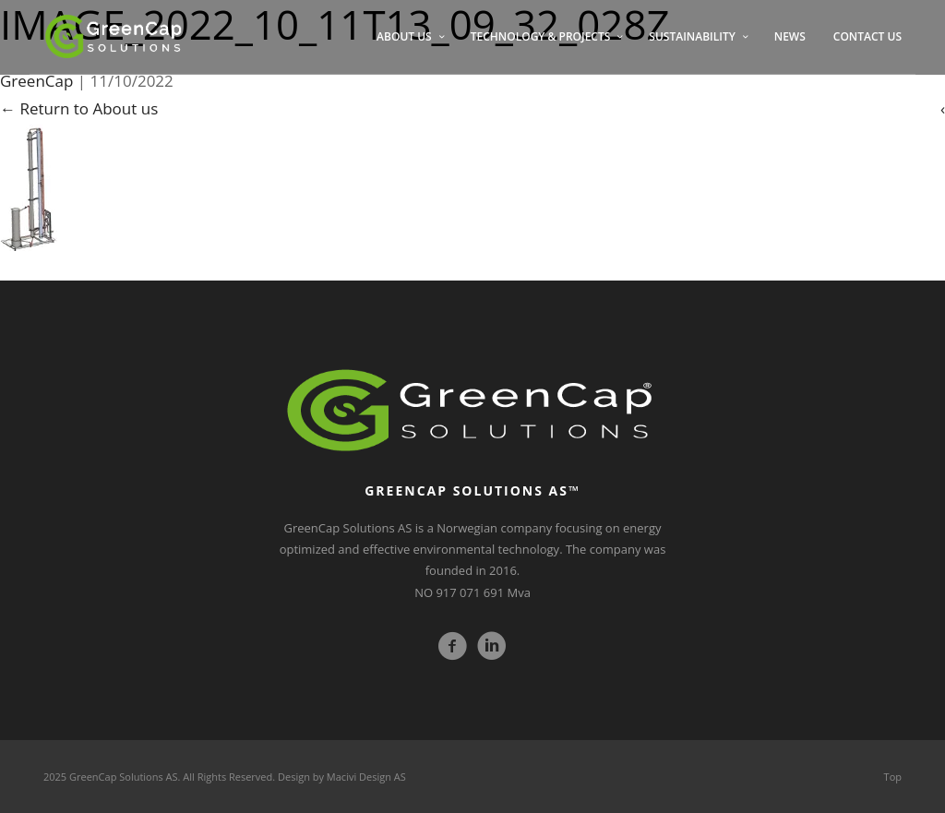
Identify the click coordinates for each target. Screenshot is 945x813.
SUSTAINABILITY (692, 36)
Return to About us (79, 108)
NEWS (790, 36)
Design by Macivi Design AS (342, 776)
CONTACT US (867, 36)
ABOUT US (404, 36)
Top (893, 776)
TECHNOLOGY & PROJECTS (541, 36)
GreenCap (36, 80)
